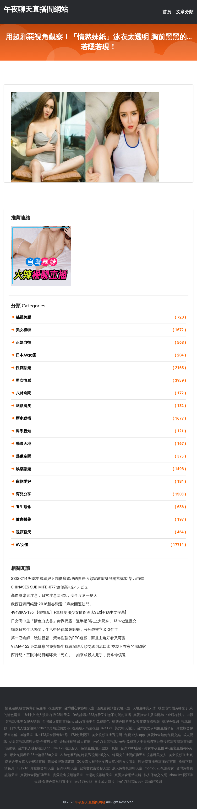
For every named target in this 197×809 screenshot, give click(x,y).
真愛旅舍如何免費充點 (164, 735)
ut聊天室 (26, 735)
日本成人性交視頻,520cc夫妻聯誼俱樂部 (40, 728)
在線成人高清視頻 (85, 728)
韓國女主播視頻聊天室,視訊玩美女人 (139, 755)
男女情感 (101, 380)
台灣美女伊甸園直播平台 (155, 728)
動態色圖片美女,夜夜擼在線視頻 (136, 721)
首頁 (167, 12)
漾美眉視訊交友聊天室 (113, 708)
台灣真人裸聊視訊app (34, 748)
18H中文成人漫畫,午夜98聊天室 (46, 715)
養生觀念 (101, 507)
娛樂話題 (101, 469)
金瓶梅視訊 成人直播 (75, 741)
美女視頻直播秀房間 (107, 735)
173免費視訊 (79, 735)
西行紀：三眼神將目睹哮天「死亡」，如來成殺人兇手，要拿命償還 (68, 655)
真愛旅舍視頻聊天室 (35, 775)
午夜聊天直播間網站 (36, 9)
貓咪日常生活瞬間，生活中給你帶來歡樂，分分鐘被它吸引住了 (64, 629)
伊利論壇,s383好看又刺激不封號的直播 (102, 715)
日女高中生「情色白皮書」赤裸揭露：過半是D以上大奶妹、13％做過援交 (74, 621)
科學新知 (101, 431)
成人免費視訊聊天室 (127, 768)
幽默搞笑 (101, 405)
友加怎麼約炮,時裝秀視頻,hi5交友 (85, 755)
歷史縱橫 (101, 418)
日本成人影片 (104, 781)
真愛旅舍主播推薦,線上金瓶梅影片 (158, 715)
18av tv (22, 768)
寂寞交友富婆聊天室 (95, 768)
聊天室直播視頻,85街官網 (157, 761)
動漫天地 (101, 443)
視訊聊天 (101, 532)
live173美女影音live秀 (51, 735)
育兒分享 (101, 494)
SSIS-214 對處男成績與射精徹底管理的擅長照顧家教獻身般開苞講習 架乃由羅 (77, 578)
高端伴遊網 (153, 781)
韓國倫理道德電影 (61, 761)
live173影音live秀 (130, 781)
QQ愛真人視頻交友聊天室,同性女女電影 (106, 761)
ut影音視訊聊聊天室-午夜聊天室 (33, 741)
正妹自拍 (101, 342)
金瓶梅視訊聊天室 (98, 775)
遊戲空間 (101, 456)
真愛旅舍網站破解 (128, 775)
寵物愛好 (101, 481)
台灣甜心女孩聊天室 (79, 708)
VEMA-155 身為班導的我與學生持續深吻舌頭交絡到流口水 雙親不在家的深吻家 (78, 646)
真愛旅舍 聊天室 (42, 768)
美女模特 (101, 330)
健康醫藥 (101, 519)
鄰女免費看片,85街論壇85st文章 (34, 755)
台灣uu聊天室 (67, 768)
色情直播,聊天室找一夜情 (99, 748)
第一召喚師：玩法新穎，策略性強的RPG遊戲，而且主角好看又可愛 (68, 638)
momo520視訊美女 (159, 768)
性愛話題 (101, 368)
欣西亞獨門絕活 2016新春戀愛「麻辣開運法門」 (52, 604)
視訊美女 (55, 708)
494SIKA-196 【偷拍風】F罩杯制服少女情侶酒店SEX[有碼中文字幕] (68, 612)
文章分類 (184, 12)
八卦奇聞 (101, 393)
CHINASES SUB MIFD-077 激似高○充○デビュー (51, 587)
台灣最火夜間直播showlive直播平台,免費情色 (76, 721)
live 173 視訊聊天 (65, 748)
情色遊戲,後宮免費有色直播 (25, 708)
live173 (106, 728)
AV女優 (101, 544)
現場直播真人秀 (144, 708)
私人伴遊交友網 (155, 775)
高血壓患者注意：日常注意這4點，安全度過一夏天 (54, 595)
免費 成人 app (134, 735)
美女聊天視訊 (125, 728)
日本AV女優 (101, 355)
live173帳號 (83, 781)
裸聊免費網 (170, 721)
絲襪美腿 (101, 317)
